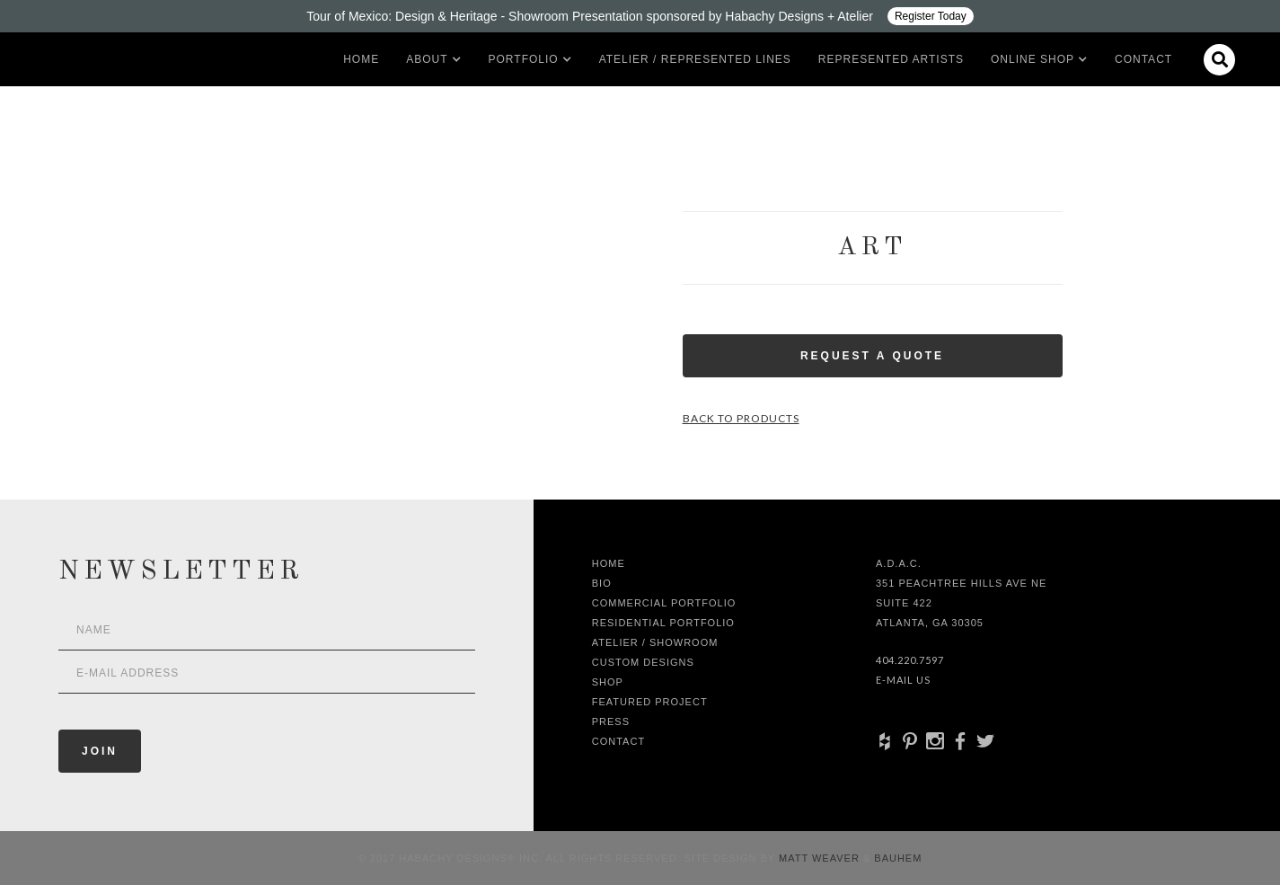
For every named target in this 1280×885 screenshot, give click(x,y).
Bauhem (896, 858)
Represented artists (891, 59)
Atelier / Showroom (655, 642)
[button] (427, 59)
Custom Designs (643, 662)
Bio (602, 583)
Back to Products (741, 418)
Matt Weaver (821, 858)
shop (607, 682)
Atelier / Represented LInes (695, 59)
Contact (1143, 59)
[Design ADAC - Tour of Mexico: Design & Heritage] (640, 16)
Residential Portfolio (663, 622)
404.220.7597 (910, 660)
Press (611, 721)
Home (361, 59)
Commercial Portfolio (664, 602)
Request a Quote (872, 356)
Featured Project (650, 701)
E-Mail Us (903, 680)
